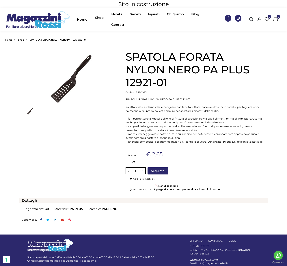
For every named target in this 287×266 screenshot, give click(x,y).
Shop (99, 18)
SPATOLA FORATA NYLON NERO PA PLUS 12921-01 (58, 39)
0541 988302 (201, 253)
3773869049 (210, 259)
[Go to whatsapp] (278, 255)
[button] (70, 77)
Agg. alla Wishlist (142, 178)
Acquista (158, 171)
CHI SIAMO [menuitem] (196, 240)
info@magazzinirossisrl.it (213, 263)
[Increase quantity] (143, 170)
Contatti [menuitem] (118, 25)
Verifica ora (140, 189)
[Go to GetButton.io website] (278, 262)
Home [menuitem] (82, 20)
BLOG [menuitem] (232, 240)
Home (8, 39)
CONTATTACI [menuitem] (215, 240)
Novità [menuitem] (116, 14)
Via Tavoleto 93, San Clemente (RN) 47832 (225, 250)
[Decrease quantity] (128, 170)
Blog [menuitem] (195, 14)
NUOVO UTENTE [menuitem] (199, 245)
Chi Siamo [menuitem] (175, 14)
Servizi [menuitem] (135, 14)
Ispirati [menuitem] (154, 14)
